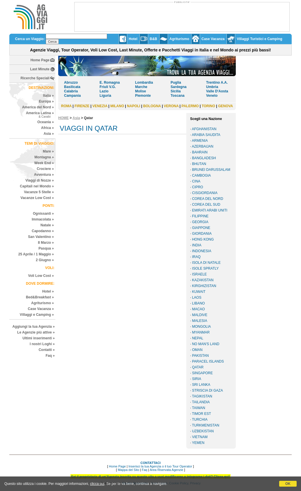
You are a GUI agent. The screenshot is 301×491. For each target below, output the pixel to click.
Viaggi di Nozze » (39, 180)
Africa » (47, 128)
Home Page (40, 60)
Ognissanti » (43, 214)
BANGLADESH (204, 158)
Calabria (71, 91)
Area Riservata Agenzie (166, 470)
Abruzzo (71, 82)
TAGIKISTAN (202, 396)
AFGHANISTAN (204, 129)
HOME (63, 118)
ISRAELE (199, 274)
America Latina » (40, 114)
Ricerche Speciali (35, 78)
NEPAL (197, 338)
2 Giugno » (45, 260)
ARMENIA (200, 141)
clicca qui (97, 484)
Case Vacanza (212, 39)
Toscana (178, 96)
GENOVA (225, 106)
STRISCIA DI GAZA (207, 390)
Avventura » (44, 175)
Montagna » (44, 157)
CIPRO (197, 187)
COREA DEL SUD (206, 205)
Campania (72, 96)
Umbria (212, 87)
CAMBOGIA (201, 175)
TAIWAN (198, 408)
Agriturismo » (42, 303)
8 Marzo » (46, 243)
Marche (141, 87)
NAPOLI (133, 106)
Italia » (48, 96)
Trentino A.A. (217, 82)
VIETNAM (200, 437)
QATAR (198, 367)
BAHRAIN (200, 152)
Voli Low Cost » (41, 276)
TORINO (208, 106)
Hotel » (48, 291)
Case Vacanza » (41, 309)
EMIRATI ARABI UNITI (209, 210)
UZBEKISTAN (203, 431)
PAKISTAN (200, 356)
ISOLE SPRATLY (205, 268)
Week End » (44, 163)
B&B (153, 39)
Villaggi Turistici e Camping (259, 39)
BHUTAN (199, 164)
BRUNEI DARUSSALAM (211, 170)
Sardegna (179, 87)
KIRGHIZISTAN (204, 286)
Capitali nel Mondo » (37, 186)
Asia (76, 118)
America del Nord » (38, 107)
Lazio (104, 91)
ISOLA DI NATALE (206, 263)
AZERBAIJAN (202, 146)
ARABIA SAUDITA (206, 135)
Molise (140, 91)
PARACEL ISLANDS (208, 361)
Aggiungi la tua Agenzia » (33, 327)
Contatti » (47, 350)
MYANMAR (201, 332)
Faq (144, 470)
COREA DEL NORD (207, 199)
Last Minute (39, 69)
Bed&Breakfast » (40, 297)
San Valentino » (41, 237)
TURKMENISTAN (205, 425)
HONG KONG (203, 239)
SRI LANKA (201, 385)
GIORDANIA (202, 234)
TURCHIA (199, 419)
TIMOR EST (201, 414)
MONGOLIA (201, 327)
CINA (196, 181)
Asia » (49, 134)
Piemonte (143, 96)
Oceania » (45, 122)
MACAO (198, 309)
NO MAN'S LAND (205, 344)
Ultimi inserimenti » (38, 338)
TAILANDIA (201, 402)
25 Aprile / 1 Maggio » (36, 254)
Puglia (176, 82)
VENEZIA (99, 106)
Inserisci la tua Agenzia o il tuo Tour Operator (160, 466)
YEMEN (198, 443)
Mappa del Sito (128, 470)
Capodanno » (43, 231)
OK (288, 484)
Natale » (47, 225)
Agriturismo (179, 39)
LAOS (196, 297)
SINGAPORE (202, 373)
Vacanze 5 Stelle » (39, 192)
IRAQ (196, 257)
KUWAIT (199, 292)
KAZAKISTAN (203, 280)
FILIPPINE (200, 216)
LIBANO (198, 303)
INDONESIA (201, 251)
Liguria (105, 96)
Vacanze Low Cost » (37, 198)
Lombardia (144, 82)
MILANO (117, 106)
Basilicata (72, 87)
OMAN (197, 350)
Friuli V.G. (108, 87)
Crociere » (45, 169)
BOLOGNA (152, 106)
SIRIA (196, 379)
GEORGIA (200, 222)
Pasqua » (46, 248)
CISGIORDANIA (204, 193)
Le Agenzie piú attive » (36, 332)
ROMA (66, 106)
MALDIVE (200, 315)
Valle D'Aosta (217, 91)
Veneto (211, 96)
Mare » (48, 151)
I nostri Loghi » (42, 344)
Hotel (133, 39)
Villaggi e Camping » (37, 315)
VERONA (171, 106)
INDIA (196, 245)
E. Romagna (110, 82)
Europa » (46, 101)
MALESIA (199, 321)
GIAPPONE (201, 228)
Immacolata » (43, 219)
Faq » (50, 356)
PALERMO (190, 106)
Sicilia (176, 91)
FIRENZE (82, 106)
